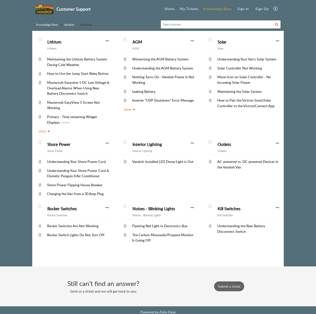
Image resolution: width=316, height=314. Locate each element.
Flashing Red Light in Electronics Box (159, 226)
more (44, 131)
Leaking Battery (143, 91)
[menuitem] (169, 9)
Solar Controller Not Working (239, 68)
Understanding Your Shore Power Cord (76, 161)
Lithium (54, 42)
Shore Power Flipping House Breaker (75, 185)
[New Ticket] (229, 286)
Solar (222, 42)
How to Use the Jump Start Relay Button (78, 73)
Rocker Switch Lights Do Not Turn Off (75, 235)
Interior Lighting (147, 144)
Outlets (224, 144)
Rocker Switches (62, 209)
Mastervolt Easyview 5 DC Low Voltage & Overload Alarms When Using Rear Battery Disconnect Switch (78, 88)
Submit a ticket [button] (229, 286)
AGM (137, 42)
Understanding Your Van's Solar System (246, 59)
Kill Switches (229, 209)
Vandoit (69, 25)
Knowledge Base (218, 8)
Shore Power (58, 144)
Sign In (243, 8)
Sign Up (262, 8)
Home (170, 8)
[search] (221, 24)
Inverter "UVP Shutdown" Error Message (163, 100)
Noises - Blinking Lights (153, 209)
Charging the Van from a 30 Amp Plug (75, 193)
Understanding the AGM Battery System (162, 68)
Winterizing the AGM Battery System (160, 59)
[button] (276, 9)
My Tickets (189, 8)
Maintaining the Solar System (239, 91)
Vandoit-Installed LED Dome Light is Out (162, 161)
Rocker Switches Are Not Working (72, 226)
